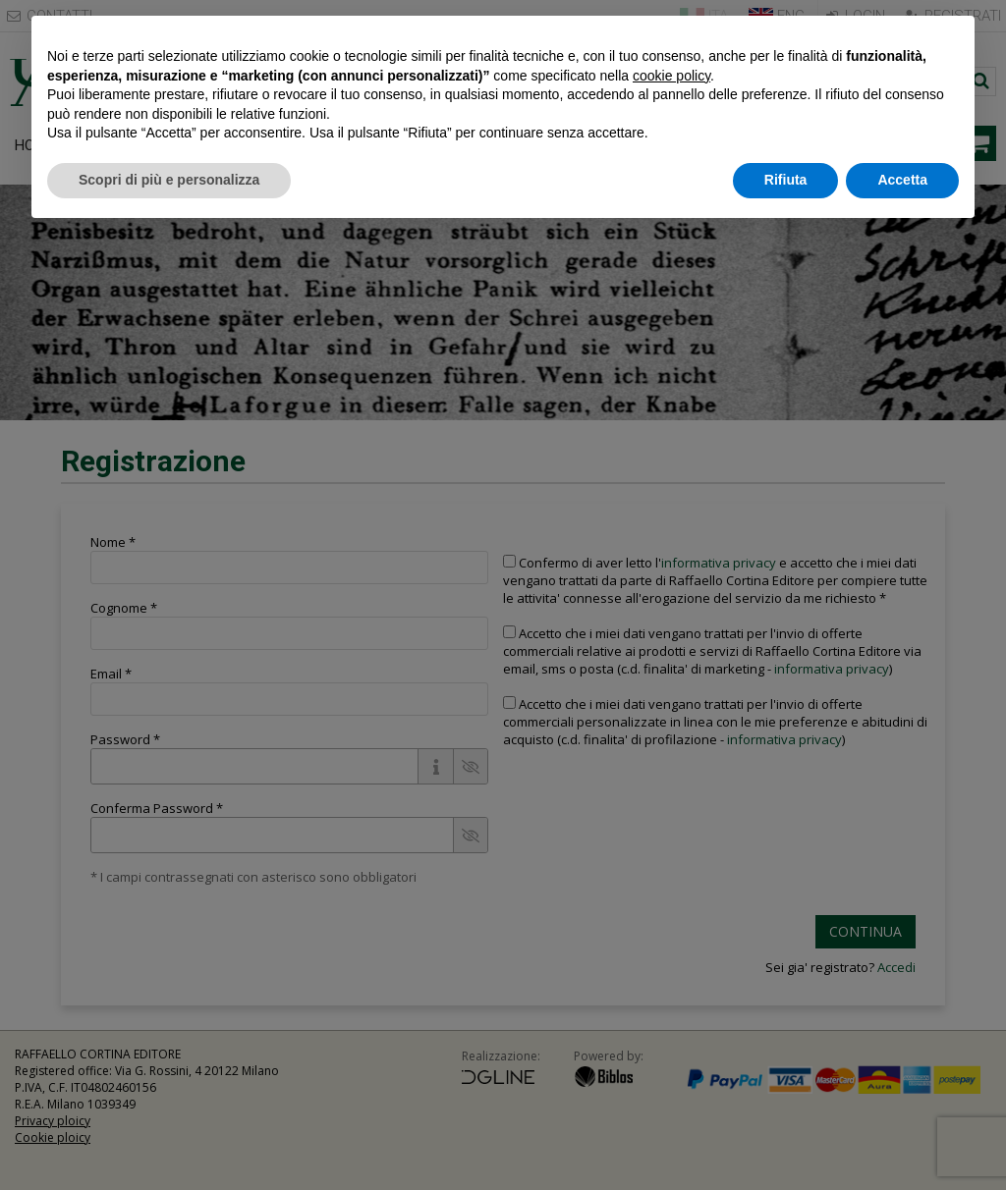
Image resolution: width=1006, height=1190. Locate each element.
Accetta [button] (902, 180)
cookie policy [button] (671, 75)
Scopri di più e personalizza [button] (169, 180)
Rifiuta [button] (786, 180)
